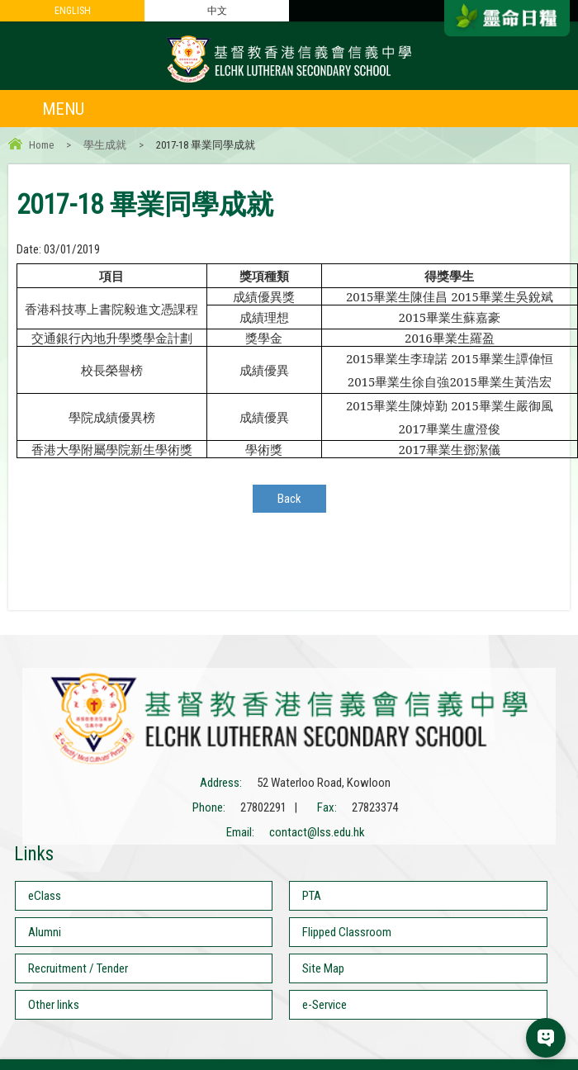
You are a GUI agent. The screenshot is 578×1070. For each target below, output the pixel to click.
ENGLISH (72, 11)
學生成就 (104, 145)
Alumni (44, 932)
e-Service (324, 1004)
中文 (217, 11)
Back (289, 498)
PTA (311, 895)
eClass (44, 895)
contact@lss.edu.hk (317, 832)
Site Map (323, 968)
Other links (53, 1004)
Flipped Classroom (346, 932)
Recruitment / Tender (78, 968)
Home (41, 145)
